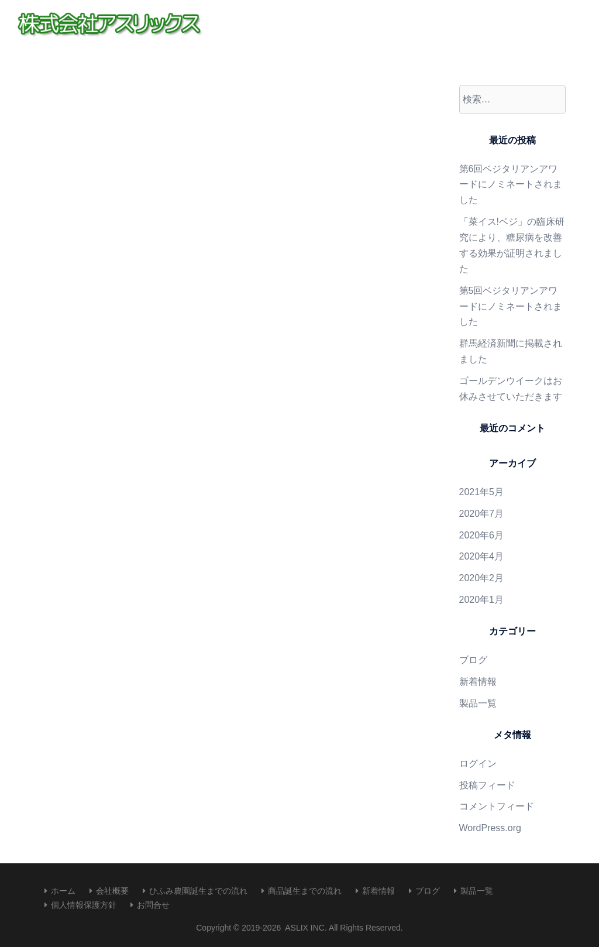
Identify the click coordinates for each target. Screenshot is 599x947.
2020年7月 (481, 514)
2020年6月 (481, 535)
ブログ (473, 660)
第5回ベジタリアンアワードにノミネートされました (510, 306)
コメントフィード (496, 806)
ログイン (478, 763)
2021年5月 (481, 492)
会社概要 (112, 890)
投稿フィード (487, 785)
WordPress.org (490, 828)
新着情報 (478, 682)
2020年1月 (481, 600)
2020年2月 (481, 578)
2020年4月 (481, 556)
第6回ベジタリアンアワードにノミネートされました (510, 184)
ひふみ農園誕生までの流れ (198, 890)
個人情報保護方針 (83, 905)
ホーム (63, 890)
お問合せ (153, 905)
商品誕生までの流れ (305, 890)
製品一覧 (478, 703)
